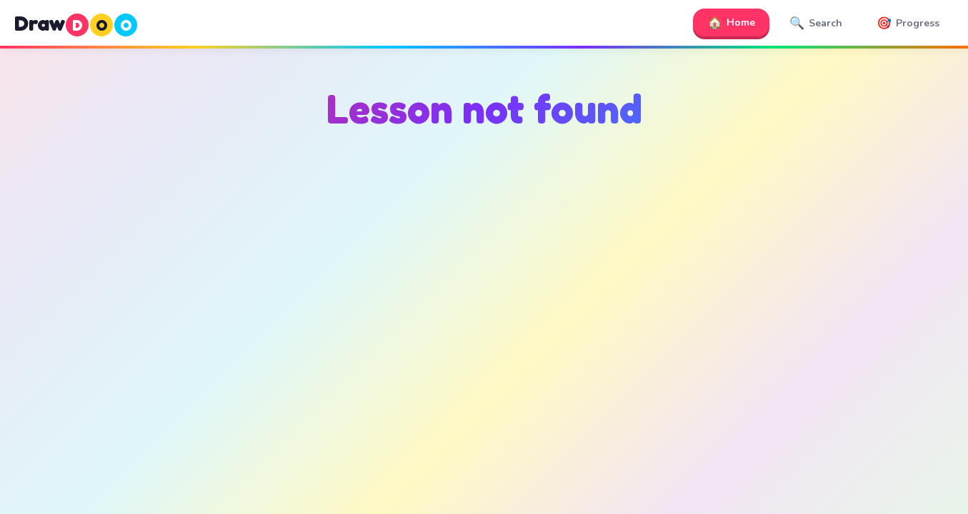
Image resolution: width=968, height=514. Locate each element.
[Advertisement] (484, 286)
